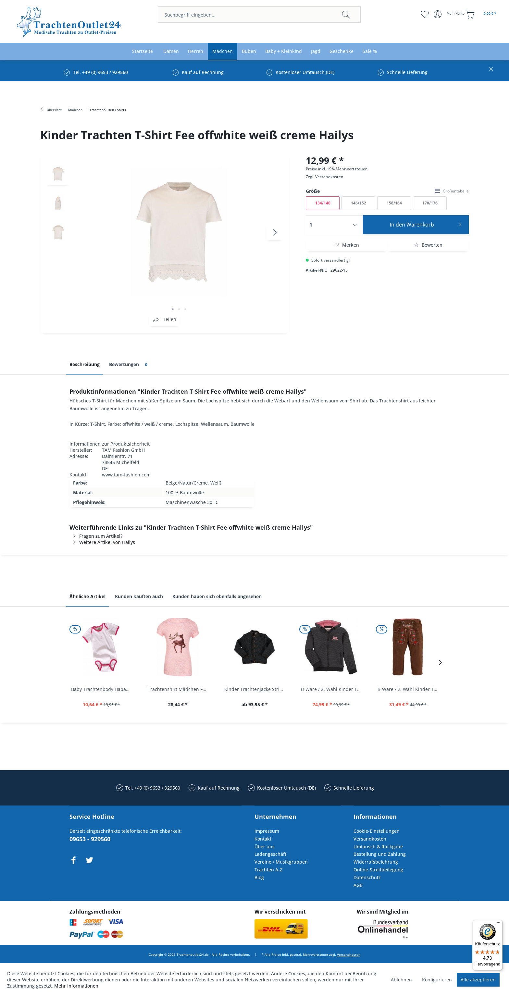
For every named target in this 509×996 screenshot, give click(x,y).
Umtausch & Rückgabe (378, 846)
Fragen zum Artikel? (95, 536)
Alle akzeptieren (478, 980)
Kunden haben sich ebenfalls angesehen (217, 596)
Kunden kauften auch (139, 596)
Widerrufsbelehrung (376, 862)
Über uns (265, 846)
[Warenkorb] (481, 14)
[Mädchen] (222, 51)
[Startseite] (142, 51)
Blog (259, 877)
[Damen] (171, 51)
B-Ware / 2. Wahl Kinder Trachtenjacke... (333, 689)
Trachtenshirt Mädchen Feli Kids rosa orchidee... (179, 689)
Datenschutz (367, 877)
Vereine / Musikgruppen (281, 862)
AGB (358, 885)
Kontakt (263, 839)
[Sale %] (369, 51)
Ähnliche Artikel (87, 596)
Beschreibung (84, 364)
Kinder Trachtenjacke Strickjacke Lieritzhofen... (256, 689)
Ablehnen (401, 980)
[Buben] (249, 51)
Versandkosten (329, 176)
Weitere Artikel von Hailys (102, 542)
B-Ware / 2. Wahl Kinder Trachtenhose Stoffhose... (409, 689)
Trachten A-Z (268, 870)
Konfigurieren (437, 980)
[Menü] (499, 924)
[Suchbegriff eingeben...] (259, 14)
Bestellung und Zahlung (380, 854)
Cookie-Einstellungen (377, 831)
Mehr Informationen (76, 986)
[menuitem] (259, 14)
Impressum (267, 831)
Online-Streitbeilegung (378, 870)
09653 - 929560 (89, 839)
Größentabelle (452, 191)
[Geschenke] (341, 51)
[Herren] (195, 51)
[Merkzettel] (424, 14)
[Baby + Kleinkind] (283, 51)
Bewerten (428, 245)
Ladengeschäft (270, 854)
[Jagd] (315, 51)
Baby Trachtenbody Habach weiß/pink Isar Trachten (103, 689)
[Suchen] (346, 14)
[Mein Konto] (450, 14)
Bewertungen (129, 364)
